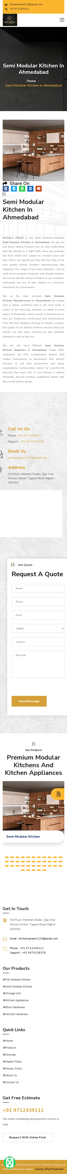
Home (9, 1041)
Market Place (13, 1061)
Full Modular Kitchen (18, 979)
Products (10, 1048)
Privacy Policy (13, 1068)
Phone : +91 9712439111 (27, 948)
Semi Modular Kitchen (18, 986)
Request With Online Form (27, 1137)
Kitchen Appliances (17, 1000)
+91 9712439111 (17, 9)
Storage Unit (13, 993)
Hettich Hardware (16, 1014)
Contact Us (12, 1082)
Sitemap (10, 1054)
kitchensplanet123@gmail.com (23, 4)
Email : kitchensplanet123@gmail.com (34, 939)
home (31, 81)
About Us (11, 1075)
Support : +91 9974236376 (28, 953)
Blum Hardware (15, 1007)
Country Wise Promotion (49, 1169)
